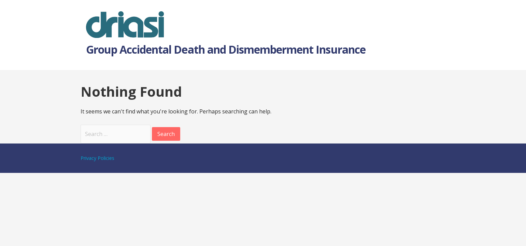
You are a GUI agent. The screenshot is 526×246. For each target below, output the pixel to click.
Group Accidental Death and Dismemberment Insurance (226, 49)
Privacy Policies (97, 158)
